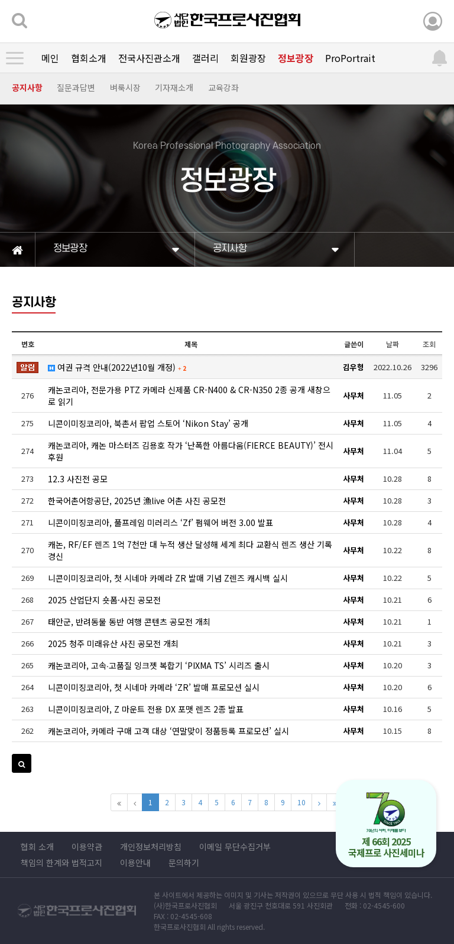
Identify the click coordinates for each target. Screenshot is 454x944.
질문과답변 (76, 87)
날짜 (392, 344)
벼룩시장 (125, 87)
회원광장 (248, 58)
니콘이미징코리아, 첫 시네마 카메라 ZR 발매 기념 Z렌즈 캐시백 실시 (168, 578)
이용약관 (87, 846)
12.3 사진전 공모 (78, 479)
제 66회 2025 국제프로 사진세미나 (386, 826)
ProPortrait (350, 58)
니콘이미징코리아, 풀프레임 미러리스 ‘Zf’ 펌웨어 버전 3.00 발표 (160, 522)
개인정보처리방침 (150, 846)
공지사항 (27, 87)
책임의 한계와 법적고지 (61, 862)
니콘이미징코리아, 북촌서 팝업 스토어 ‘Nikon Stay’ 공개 (148, 423)
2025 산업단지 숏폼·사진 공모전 (104, 600)
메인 (50, 58)
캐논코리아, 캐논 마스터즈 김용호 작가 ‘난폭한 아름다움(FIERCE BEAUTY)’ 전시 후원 (190, 451)
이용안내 (135, 862)
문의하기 (183, 862)
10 (301, 802)
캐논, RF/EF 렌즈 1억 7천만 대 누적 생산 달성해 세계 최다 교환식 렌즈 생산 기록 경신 (190, 550)
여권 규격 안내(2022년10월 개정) (117, 367)
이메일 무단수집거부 (235, 846)
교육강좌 (223, 87)
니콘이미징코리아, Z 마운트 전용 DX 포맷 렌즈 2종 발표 (146, 709)
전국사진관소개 (149, 58)
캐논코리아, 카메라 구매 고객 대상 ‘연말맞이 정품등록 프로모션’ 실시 (168, 731)
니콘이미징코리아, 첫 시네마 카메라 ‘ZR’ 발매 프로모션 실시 (154, 687)
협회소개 (88, 58)
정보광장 (295, 58)
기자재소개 (174, 87)
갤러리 (205, 58)
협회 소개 (37, 846)
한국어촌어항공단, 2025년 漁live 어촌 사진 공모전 (137, 501)
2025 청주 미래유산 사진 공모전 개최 (113, 643)
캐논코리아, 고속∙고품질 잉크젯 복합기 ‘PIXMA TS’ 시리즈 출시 (159, 665)
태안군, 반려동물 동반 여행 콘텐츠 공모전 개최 (129, 622)
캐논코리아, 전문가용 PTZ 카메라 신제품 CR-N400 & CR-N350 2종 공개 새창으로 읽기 (189, 395)
